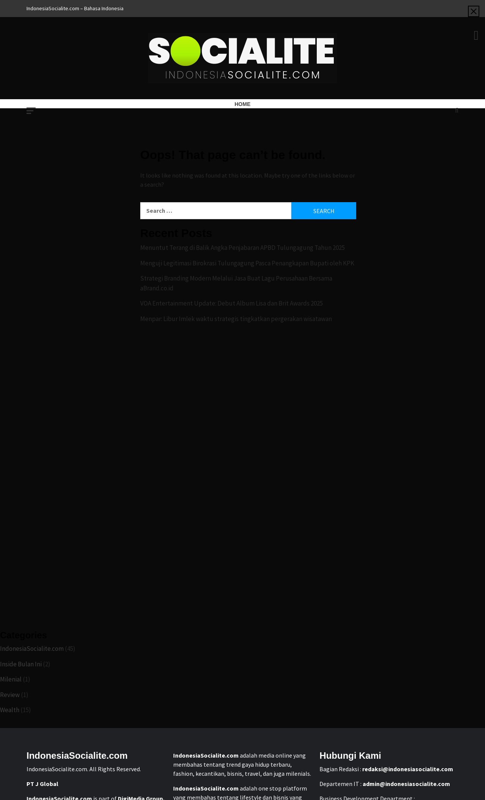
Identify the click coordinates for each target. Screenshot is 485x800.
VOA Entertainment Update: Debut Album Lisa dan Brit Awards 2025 (231, 303)
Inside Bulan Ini (21, 664)
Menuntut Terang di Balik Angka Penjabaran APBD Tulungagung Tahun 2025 (242, 247)
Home (242, 104)
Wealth (9, 710)
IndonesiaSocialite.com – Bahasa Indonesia (75, 8)
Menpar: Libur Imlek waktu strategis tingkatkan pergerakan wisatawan (236, 319)
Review (10, 695)
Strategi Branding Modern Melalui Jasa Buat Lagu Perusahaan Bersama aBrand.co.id (236, 283)
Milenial (11, 679)
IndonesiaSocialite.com (32, 648)
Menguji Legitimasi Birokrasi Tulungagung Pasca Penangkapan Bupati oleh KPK (247, 263)
